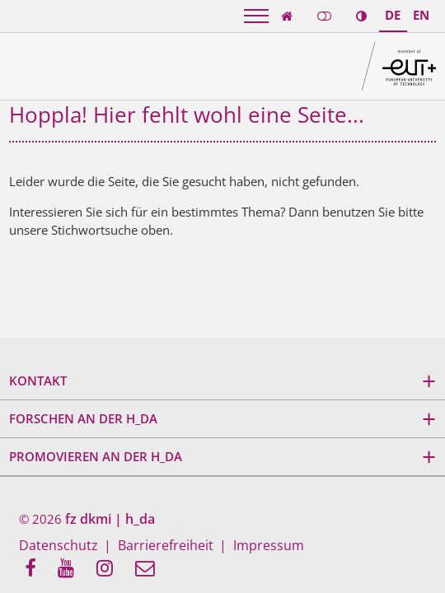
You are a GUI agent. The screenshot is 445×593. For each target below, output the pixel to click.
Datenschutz (54, 547)
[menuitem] (35, 570)
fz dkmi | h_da (107, 519)
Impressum (245, 547)
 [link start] (287, 16)
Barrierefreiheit (151, 547)
